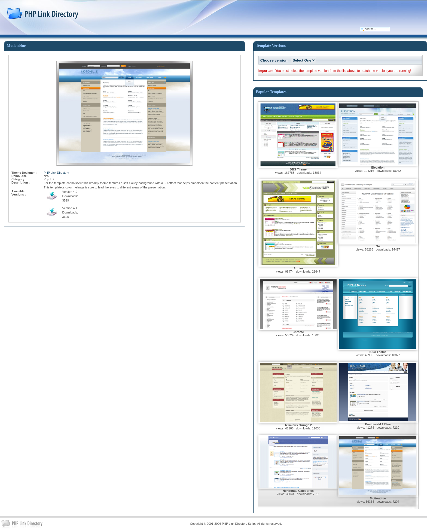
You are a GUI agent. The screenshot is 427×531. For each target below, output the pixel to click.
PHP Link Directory (56, 172)
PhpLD (40, 30)
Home (15, 30)
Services (95, 30)
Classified (66, 30)
